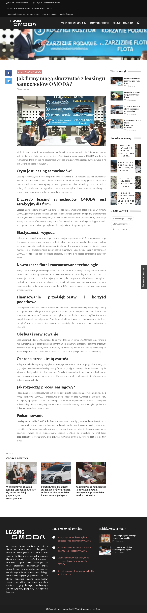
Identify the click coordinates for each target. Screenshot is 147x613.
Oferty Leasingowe (99, 23)
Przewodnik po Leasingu (73, 23)
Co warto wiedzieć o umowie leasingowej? (23, 14)
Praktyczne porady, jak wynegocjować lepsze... (132, 80)
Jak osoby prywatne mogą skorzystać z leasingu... (132, 94)
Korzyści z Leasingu (123, 23)
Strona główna (44, 44)
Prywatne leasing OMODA (42, 8)
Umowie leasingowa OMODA (18, 8)
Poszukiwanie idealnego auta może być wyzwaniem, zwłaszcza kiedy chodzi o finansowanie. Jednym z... (56, 491)
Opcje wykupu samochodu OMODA (46, 3)
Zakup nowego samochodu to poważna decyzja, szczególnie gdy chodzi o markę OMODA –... (91, 491)
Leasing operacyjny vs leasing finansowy (58, 14)
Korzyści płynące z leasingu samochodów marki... (124, 536)
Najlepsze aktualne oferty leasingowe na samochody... (132, 108)
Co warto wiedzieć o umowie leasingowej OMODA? (132, 124)
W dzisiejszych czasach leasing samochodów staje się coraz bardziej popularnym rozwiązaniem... (21, 492)
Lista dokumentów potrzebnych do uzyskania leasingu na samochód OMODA (73, 561)
